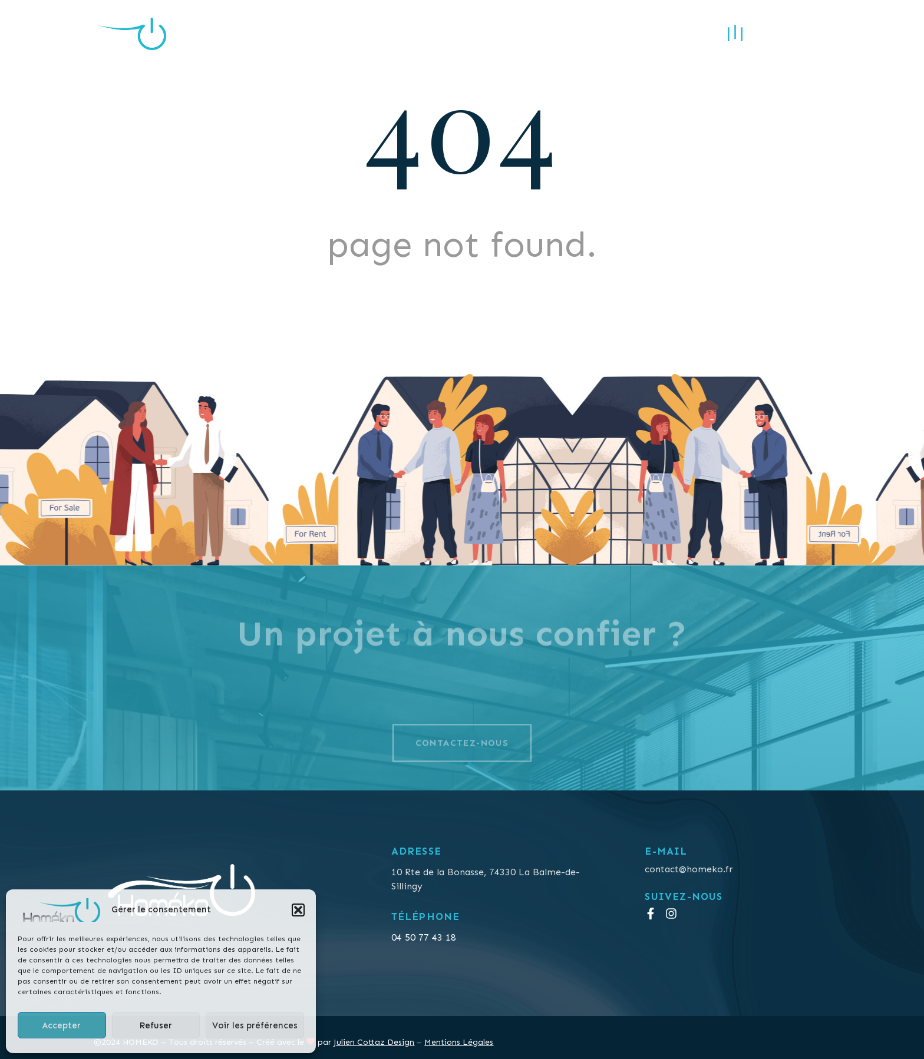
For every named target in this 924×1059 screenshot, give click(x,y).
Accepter (61, 1025)
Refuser (155, 1025)
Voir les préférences (255, 1025)
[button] (298, 910)
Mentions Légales (458, 1042)
